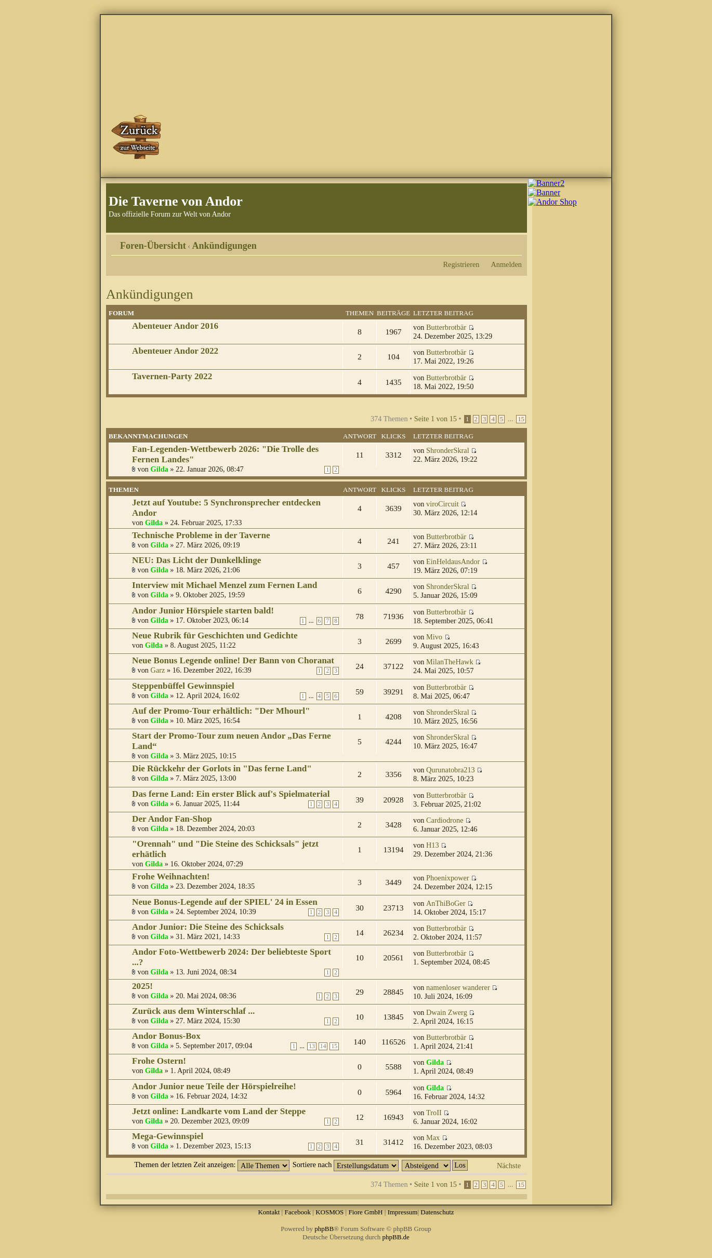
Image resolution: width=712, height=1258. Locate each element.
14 (323, 1046)
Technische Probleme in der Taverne (201, 535)
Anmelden (506, 264)
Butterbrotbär (446, 327)
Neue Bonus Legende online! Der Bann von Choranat (233, 660)
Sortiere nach (346, 1164)
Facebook (297, 1212)
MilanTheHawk (449, 662)
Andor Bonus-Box (166, 1036)
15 (521, 419)
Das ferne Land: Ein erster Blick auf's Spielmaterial (230, 794)
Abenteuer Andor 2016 (175, 326)
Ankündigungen (224, 245)
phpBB (324, 1229)
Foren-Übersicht (153, 245)
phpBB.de (396, 1237)
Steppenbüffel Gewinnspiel (183, 686)
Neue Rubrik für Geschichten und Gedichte (215, 635)
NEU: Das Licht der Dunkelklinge (196, 560)
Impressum (403, 1212)
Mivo (434, 637)
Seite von (435, 418)
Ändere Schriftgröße (514, 242)
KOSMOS (329, 1212)
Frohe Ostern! (159, 1061)
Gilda (159, 469)
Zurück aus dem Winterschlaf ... (193, 1011)
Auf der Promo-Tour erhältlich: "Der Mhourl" (221, 711)
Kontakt (269, 1212)
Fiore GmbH (365, 1212)
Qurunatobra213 (450, 770)
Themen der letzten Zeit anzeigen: (211, 1164)
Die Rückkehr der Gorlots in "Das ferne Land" (222, 768)
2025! (142, 986)
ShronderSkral (447, 450)
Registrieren (461, 264)
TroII (434, 1112)
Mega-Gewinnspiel (167, 1136)
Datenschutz (437, 1212)
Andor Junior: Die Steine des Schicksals (208, 927)
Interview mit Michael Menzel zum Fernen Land (224, 585)
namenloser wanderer (458, 987)
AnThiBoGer (445, 903)
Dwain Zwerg (446, 1012)
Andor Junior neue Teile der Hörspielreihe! (214, 1086)
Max (433, 1137)
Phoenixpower (447, 878)
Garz (158, 670)
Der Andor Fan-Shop (172, 819)
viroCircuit (442, 504)
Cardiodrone (444, 820)
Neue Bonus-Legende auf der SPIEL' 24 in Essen (225, 902)
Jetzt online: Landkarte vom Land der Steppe (219, 1111)
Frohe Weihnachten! (171, 876)
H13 (432, 845)
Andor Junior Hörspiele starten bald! (203, 610)
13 (312, 1046)
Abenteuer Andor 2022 (175, 351)
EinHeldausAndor (453, 561)
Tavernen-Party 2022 (172, 376)
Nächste (509, 1165)
